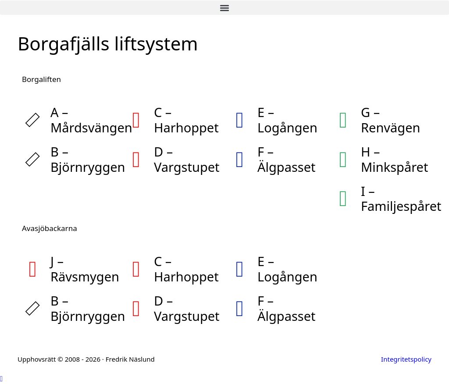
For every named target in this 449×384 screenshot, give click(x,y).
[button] (224, 7)
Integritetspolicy (406, 359)
